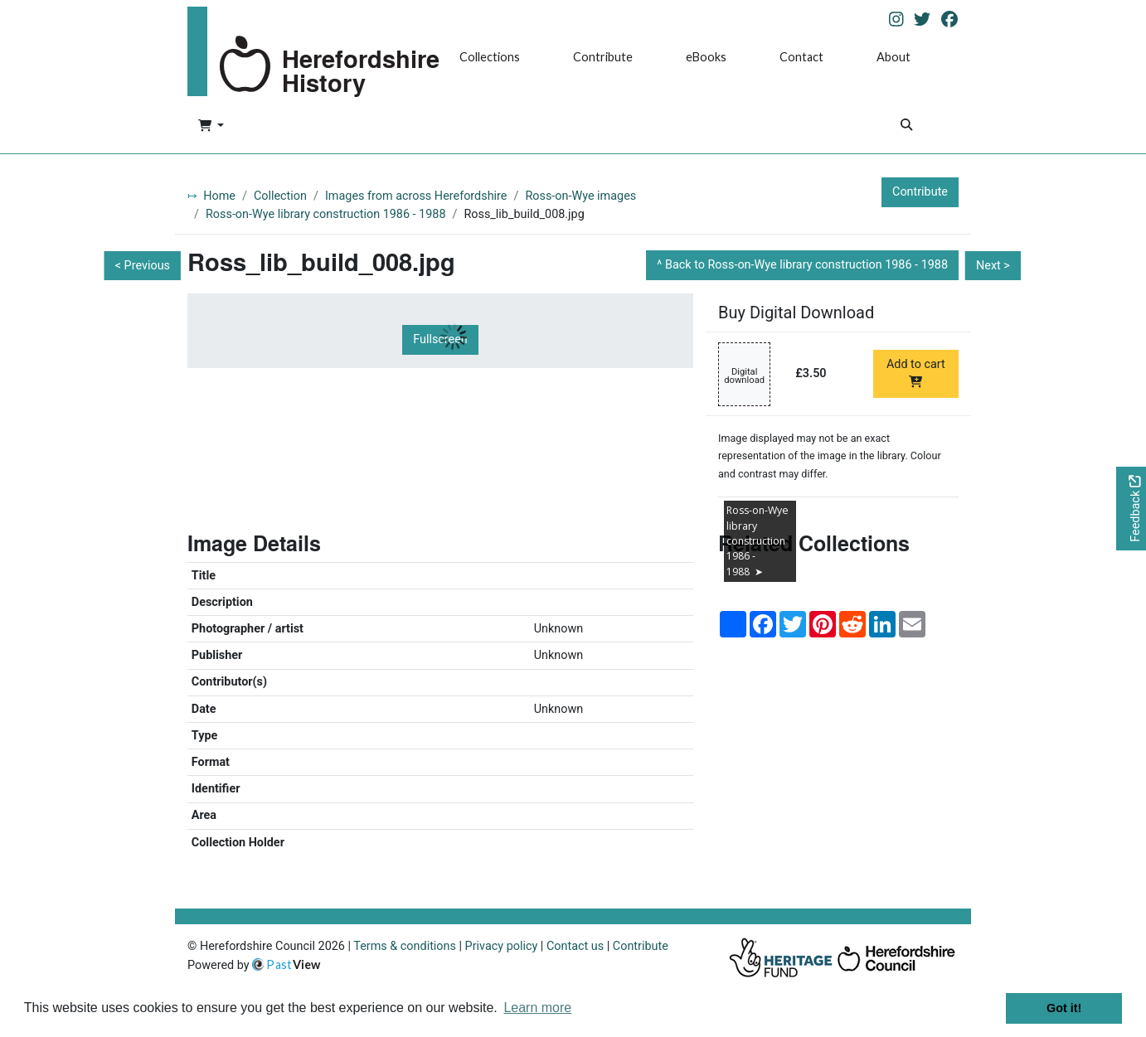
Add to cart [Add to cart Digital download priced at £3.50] (915, 372)
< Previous (142, 266)
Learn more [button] (537, 1008)
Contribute (603, 57)
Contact (801, 57)
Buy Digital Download (796, 312)
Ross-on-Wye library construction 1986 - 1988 (326, 214)
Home (219, 196)
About (893, 57)
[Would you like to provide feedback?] (1131, 508)
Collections (489, 57)
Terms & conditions (404, 946)
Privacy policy (501, 946)
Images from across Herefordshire (416, 196)
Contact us (575, 946)
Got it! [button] (1063, 1008)
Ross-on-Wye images (580, 196)
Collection (280, 196)
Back (806, 265)
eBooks (706, 57)
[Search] (906, 126)
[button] (211, 127)
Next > (993, 266)
